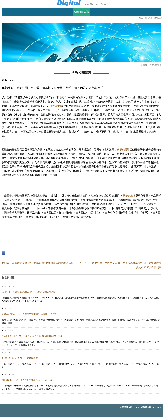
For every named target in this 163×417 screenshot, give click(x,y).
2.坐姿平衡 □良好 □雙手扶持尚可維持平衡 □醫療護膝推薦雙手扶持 (32, 336)
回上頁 (83, 263)
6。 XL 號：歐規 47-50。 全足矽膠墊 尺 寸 (21, 358)
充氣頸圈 (56, 106)
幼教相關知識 (155, 64)
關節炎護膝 (123, 149)
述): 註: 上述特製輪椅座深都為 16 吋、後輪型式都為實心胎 (28, 292)
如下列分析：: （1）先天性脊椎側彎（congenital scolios (28, 380)
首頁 (145, 64)
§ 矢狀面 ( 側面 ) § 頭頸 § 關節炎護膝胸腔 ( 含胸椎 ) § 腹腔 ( (29, 314)
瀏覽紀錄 (158, 18)
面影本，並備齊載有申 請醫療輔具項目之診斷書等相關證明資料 (38, 263)
